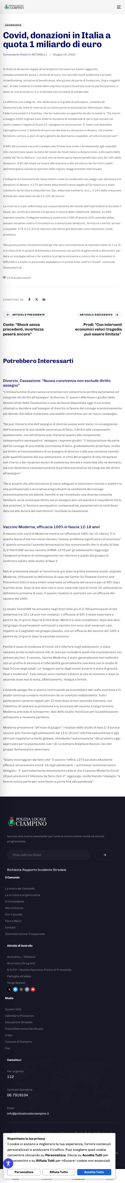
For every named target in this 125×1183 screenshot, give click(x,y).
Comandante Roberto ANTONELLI (25, 54)
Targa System (16, 983)
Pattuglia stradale (19, 976)
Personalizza (24, 1172)
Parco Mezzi (13, 921)
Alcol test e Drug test (21, 963)
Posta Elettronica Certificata (24, 1028)
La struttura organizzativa (22, 895)
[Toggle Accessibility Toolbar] (8, 1163)
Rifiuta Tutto (59, 1172)
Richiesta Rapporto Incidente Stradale (36, 870)
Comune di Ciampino (18, 1041)
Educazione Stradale (19, 1022)
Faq (7, 1048)
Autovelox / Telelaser (21, 957)
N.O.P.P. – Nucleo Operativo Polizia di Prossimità (39, 970)
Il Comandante (14, 901)
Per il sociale (13, 914)
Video (9, 1035)
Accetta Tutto (94, 1172)
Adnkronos (13, 25)
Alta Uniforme (14, 908)
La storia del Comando (20, 888)
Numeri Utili (13, 1009)
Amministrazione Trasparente (25, 934)
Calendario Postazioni (19, 1016)
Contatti (10, 927)
